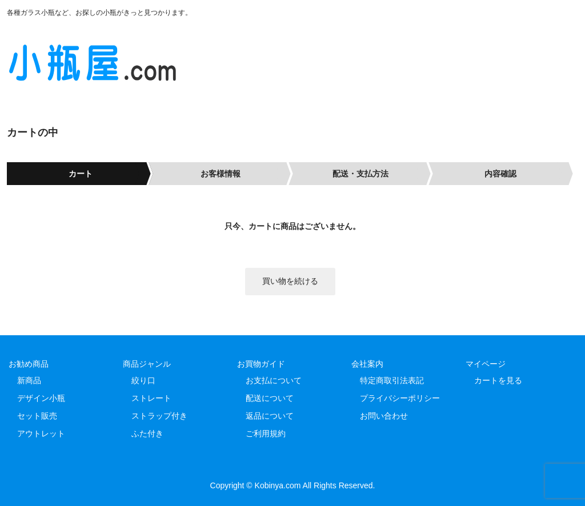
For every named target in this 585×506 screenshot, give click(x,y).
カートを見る (498, 380)
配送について (270, 398)
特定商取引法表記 (392, 380)
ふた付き (147, 433)
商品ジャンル (147, 363)
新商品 (29, 380)
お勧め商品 (29, 363)
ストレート (151, 398)
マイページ (486, 363)
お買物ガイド (261, 363)
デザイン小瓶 (41, 398)
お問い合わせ (384, 415)
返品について (270, 415)
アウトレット (41, 433)
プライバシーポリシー (400, 398)
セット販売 (37, 415)
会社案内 (367, 363)
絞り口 (143, 380)
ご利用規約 (266, 433)
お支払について (274, 380)
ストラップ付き (159, 415)
